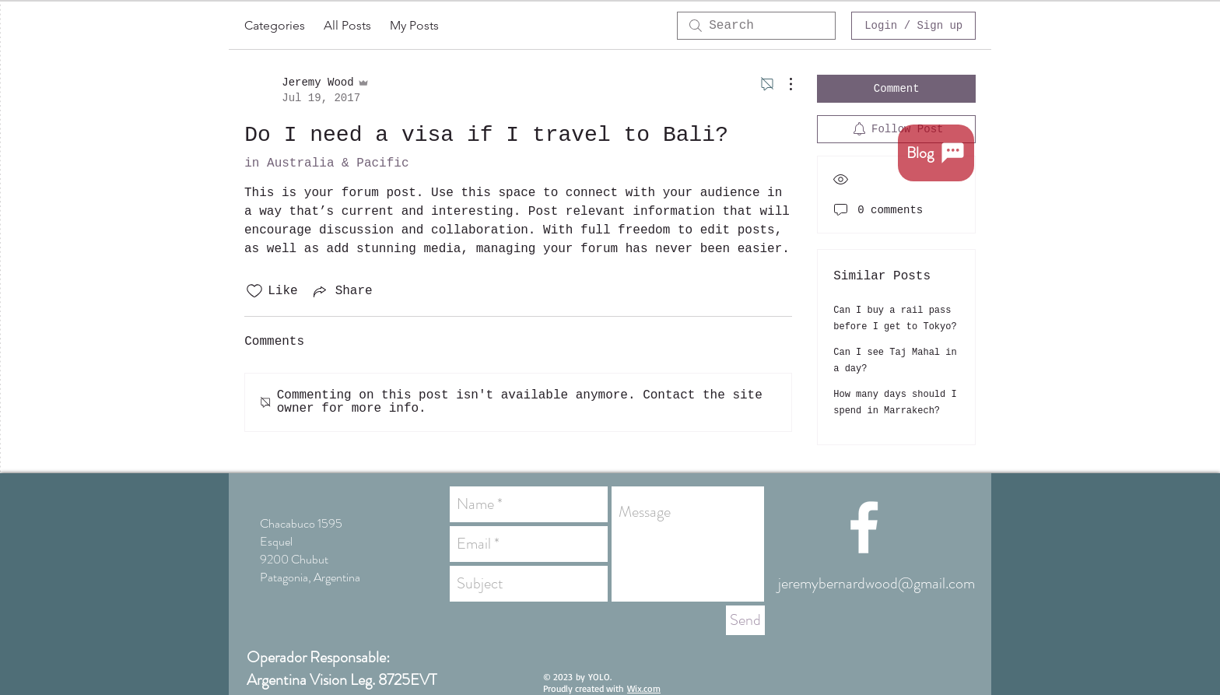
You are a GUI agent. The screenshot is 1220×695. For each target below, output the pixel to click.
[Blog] (936, 153)
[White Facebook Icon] (864, 527)
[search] (756, 26)
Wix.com (644, 688)
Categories (274, 25)
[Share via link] (341, 291)
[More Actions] (782, 84)
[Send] (745, 620)
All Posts (347, 25)
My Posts (414, 25)
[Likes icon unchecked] (254, 291)
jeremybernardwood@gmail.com (876, 583)
